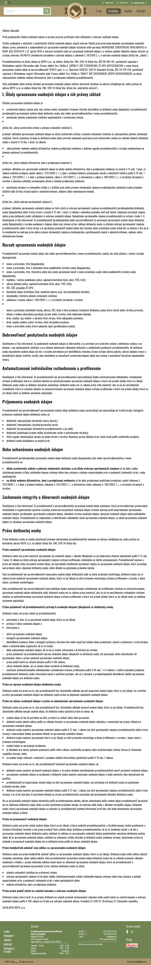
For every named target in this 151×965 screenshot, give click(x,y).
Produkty (113, 11)
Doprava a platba (9, 950)
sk (6, 2)
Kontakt (141, 11)
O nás (99, 11)
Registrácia (108, 2)
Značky (129, 11)
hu (9, 2)
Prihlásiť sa (122, 2)
